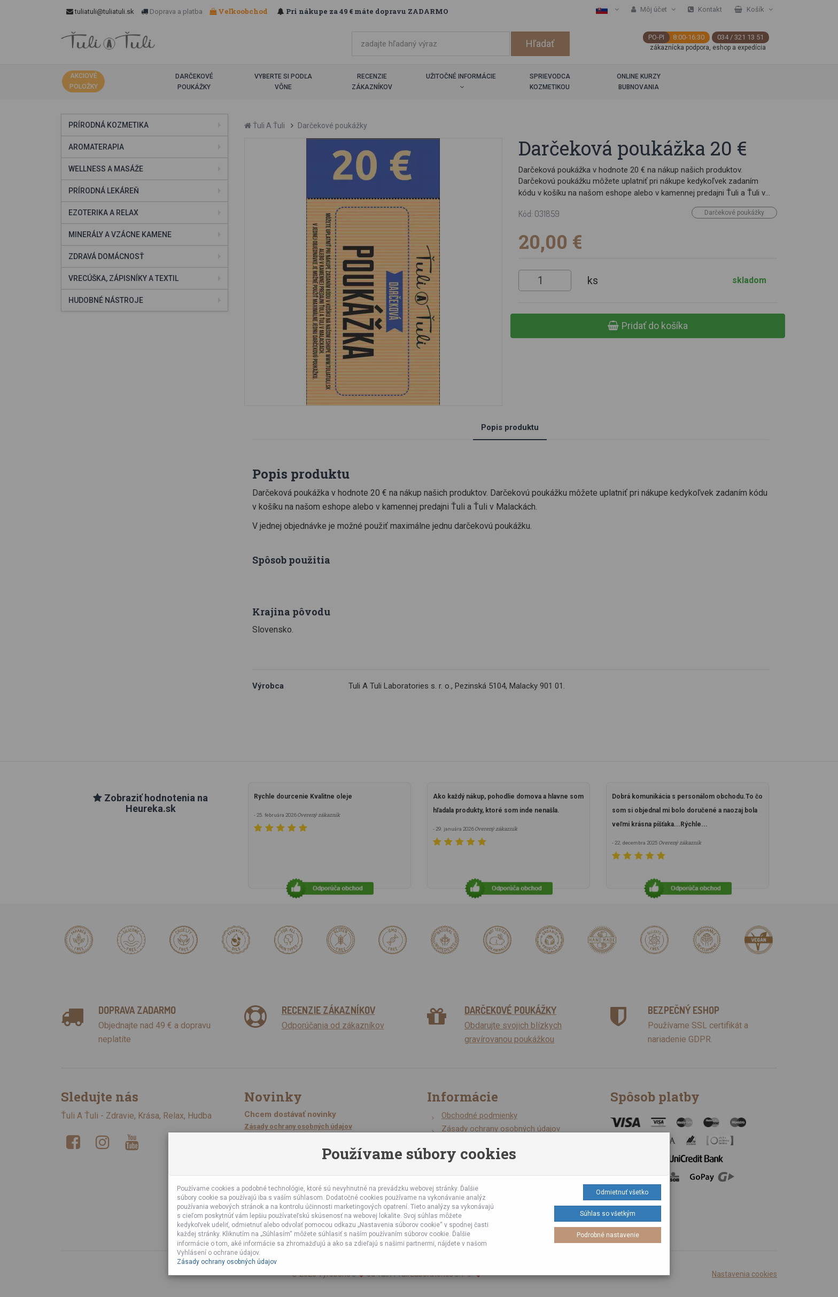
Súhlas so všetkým (607, 1213)
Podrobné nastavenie (608, 1235)
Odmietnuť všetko (622, 1192)
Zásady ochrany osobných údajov (227, 1261)
